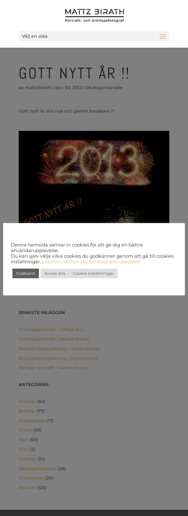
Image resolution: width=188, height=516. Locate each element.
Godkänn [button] (25, 273)
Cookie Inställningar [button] (93, 273)
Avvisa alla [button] (54, 273)
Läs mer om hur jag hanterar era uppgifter (90, 262)
